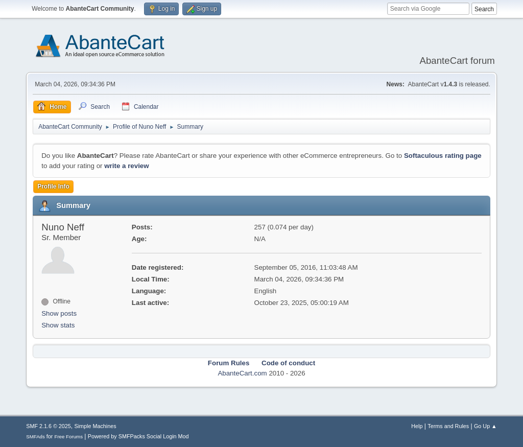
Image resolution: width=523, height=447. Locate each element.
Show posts (59, 313)
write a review (126, 166)
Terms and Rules (448, 426)
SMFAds (35, 436)
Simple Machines (95, 426)
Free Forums (68, 436)
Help (416, 426)
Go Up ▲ (485, 426)
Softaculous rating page (443, 155)
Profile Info (53, 186)
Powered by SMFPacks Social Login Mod (138, 436)
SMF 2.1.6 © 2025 (48, 426)
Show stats (58, 325)
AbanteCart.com (242, 373)
